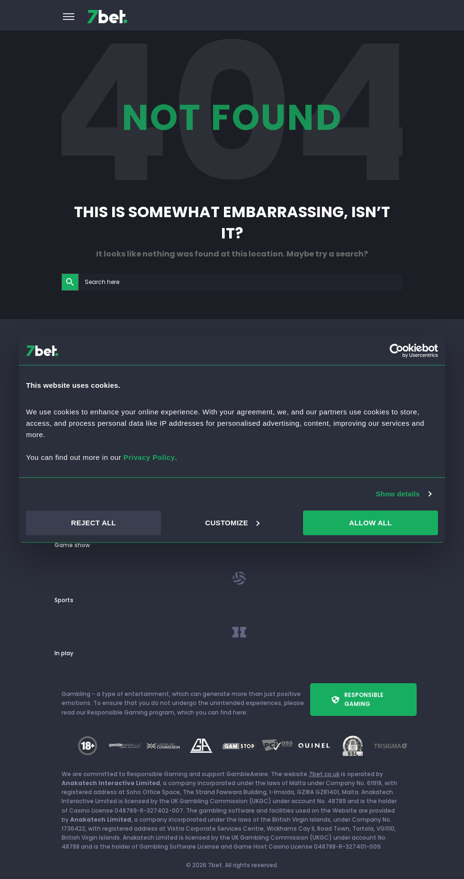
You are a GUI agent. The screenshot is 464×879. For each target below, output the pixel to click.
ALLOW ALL (370, 522)
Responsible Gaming (357, 699)
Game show (72, 545)
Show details (398, 494)
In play (63, 653)
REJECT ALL (93, 522)
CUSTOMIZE (232, 522)
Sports (63, 600)
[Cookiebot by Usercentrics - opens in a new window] (396, 351)
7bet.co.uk (324, 774)
